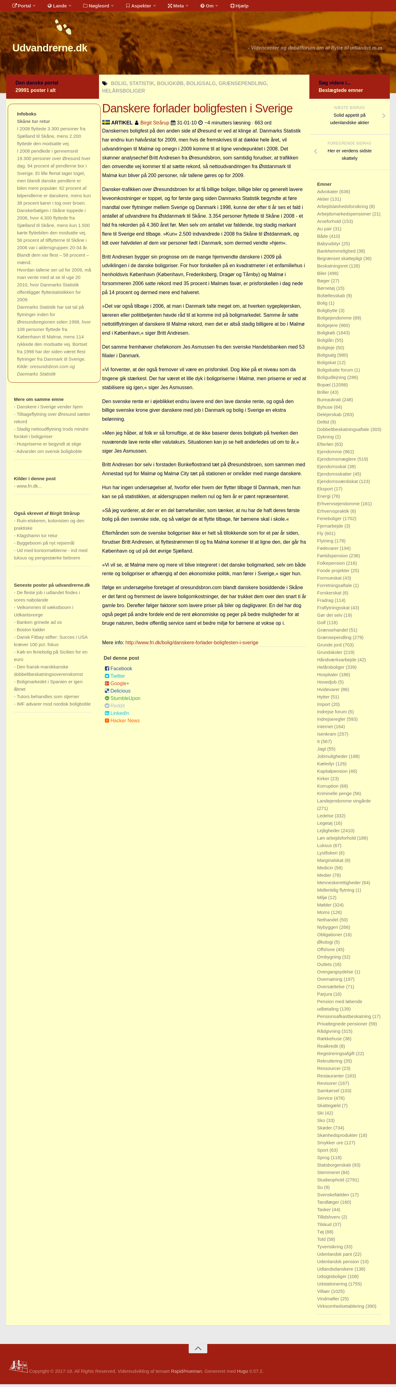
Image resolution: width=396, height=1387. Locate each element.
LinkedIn (117, 716)
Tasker (324, 1212)
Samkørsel (329, 1093)
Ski (321, 1115)
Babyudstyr (329, 246)
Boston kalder (31, 632)
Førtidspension (333, 558)
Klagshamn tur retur (37, 538)
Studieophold (331, 1182)
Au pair (325, 231)
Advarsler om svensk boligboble (49, 454)
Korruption (328, 788)
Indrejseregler (332, 721)
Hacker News (122, 723)
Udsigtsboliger (332, 1279)
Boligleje (326, 350)
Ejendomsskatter (335, 476)
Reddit (115, 708)
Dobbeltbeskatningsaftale (344, 432)
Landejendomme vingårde (344, 803)
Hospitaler (328, 677)
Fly (321, 536)
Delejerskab (330, 417)
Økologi (325, 944)
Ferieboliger (330, 521)
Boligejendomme (335, 320)
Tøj (321, 1234)
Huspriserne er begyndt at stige (49, 446)
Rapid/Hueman (186, 1374)
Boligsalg (327, 357)
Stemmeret (329, 1175)
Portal (20, 7)
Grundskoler (330, 655)
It (319, 744)
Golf (322, 625)
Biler (322, 276)
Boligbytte (328, 313)
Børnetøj (326, 290)
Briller (323, 395)
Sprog (324, 1160)
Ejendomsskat (332, 469)
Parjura (325, 996)
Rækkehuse (330, 1041)
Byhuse (325, 409)
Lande (53, 7)
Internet (325, 729)
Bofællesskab (331, 298)
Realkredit (328, 1048)
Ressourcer (329, 1071)
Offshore (326, 952)
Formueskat (330, 580)
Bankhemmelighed (337, 253)
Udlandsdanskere (336, 1271)
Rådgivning (329, 1034)
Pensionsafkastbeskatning (344, 1019)
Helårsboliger (331, 669)
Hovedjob (327, 684)
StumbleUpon (122, 701)
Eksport (325, 491)
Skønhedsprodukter (338, 1138)
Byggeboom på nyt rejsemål (45, 545)
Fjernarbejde (330, 528)
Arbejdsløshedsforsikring (343, 209)
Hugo (242, 1374)
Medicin (325, 870)
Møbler (325, 907)
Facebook (118, 671)
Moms (324, 915)
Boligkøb (327, 335)
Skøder (325, 1130)
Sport (323, 1152)
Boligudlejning (332, 380)
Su (320, 1190)
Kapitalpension (333, 773)
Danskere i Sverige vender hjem (50, 409)
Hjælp (224, 7)
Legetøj (325, 825)
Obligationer (330, 937)
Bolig (323, 305)
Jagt (322, 751)
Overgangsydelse (336, 974)
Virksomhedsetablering (341, 1308)
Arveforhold (329, 224)
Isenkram (327, 736)
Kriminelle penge (335, 796)
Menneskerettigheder (339, 885)
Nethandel (328, 922)
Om (195, 7)
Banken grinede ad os (39, 625)
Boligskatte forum (335, 372)
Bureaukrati (329, 402)
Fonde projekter (334, 573)
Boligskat (327, 365)
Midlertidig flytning (336, 892)
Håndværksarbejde (337, 662)
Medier (325, 877)
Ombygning (329, 959)
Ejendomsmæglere (337, 461)
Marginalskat (331, 863)
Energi (324, 499)
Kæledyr (326, 766)
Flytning (326, 543)
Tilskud (325, 1227)
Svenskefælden (334, 1197)
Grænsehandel (333, 632)
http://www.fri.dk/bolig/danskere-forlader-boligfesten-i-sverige (192, 645)
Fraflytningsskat (334, 610)
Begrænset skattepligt (340, 261)
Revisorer (327, 1086)
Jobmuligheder (333, 759)
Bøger (324, 283)
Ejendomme (330, 454)
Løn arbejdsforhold (337, 840)
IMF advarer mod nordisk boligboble (54, 706)
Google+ (117, 686)
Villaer (324, 1294)
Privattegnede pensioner (343, 1026)
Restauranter (331, 1078)
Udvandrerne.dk (60, 49)
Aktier (323, 201)
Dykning (326, 439)
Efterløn (326, 447)
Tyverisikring (330, 1249)
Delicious (118, 693)
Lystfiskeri (328, 855)
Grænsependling (335, 640)
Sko (321, 1123)
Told (322, 1242)
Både (323, 238)
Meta (165, 7)
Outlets (325, 967)
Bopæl (324, 387)
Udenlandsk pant (335, 1256)
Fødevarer (328, 551)
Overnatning (330, 982)
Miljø (322, 900)
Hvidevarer (329, 692)
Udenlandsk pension (338, 1264)
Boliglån (326, 343)
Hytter (324, 699)
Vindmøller (329, 1301)
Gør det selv (330, 617)
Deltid (323, 424)
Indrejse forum (332, 714)
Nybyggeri (328, 930)
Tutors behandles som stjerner (48, 699)
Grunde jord (330, 647)
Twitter (115, 678)
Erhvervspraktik (334, 513)
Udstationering (332, 1286)
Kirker (323, 781)
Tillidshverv (329, 1219)
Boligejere (328, 328)
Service (325, 1100)
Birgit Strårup (154, 125)
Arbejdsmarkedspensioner (344, 216)
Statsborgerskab (334, 1167)
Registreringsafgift (336, 1056)
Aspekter (131, 7)
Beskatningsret (333, 268)
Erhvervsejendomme (339, 506)
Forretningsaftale (335, 588)
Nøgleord (90, 7)
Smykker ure (330, 1145)
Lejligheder (329, 833)
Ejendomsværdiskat (338, 484)
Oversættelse (331, 989)
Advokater (328, 194)
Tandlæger (328, 1204)
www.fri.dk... (29, 488)
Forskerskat (330, 595)
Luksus (325, 848)
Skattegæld (329, 1108)
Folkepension (331, 565)
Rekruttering (330, 1063)
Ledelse (326, 818)
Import (324, 707)
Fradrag (326, 603)
